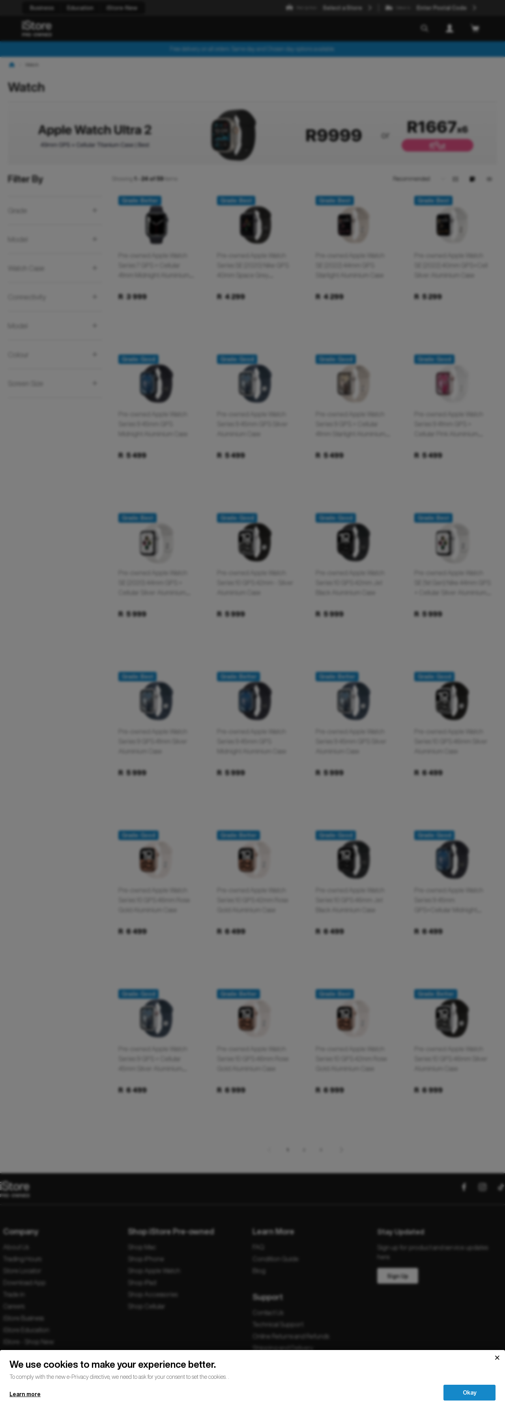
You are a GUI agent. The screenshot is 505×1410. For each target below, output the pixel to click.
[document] (252, 1369)
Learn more (25, 1394)
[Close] (497, 1358)
